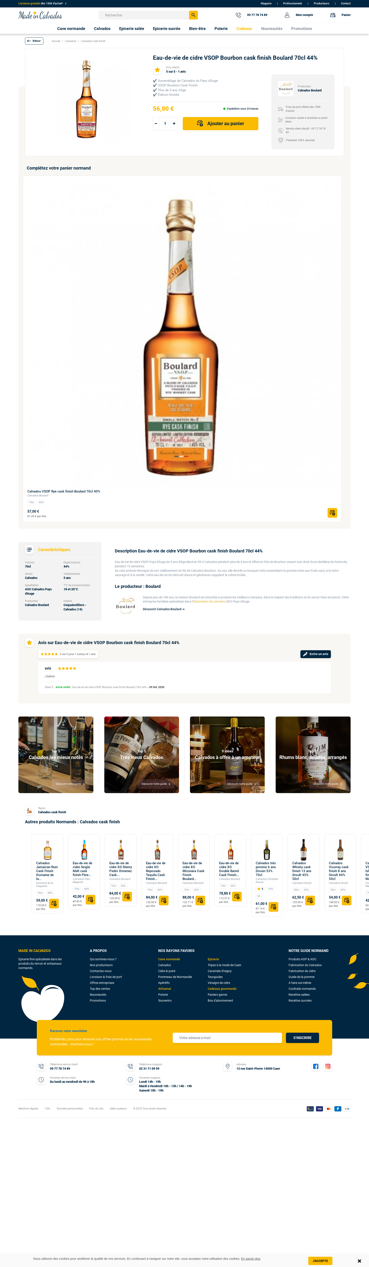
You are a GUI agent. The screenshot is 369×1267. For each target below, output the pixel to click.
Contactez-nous (101, 971)
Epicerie (213, 959)
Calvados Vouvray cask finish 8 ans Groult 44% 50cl (339, 871)
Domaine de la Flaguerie (44, 884)
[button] (34, 41)
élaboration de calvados (209, 601)
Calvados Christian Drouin (267, 881)
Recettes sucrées (300, 1000)
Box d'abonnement (220, 1000)
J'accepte (320, 1261)
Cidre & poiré (166, 971)
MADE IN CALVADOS (34, 951)
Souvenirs (165, 1000)
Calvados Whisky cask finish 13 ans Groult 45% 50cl (301, 871)
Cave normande (169, 959)
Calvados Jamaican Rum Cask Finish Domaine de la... (47, 871)
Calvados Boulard (37, 495)
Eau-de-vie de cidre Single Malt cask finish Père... (82, 869)
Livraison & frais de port (106, 977)
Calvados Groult (301, 883)
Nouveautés (98, 994)
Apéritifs (164, 983)
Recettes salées (299, 994)
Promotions (98, 1000)
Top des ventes (100, 988)
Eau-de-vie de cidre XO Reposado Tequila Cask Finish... (155, 871)
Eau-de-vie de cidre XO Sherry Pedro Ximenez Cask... (120, 869)
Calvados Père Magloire (81, 881)
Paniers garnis (217, 994)
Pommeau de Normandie (175, 977)
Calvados (164, 965)
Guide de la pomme (301, 977)
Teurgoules (215, 977)
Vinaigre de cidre (219, 983)
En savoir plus (250, 1258)
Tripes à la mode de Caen (224, 965)
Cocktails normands (302, 988)
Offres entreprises (102, 983)
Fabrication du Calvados (305, 965)
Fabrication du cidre (302, 971)
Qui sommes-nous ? (103, 959)
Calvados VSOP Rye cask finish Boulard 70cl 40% (63, 491)
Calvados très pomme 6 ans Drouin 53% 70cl (266, 869)
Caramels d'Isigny (220, 971)
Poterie (163, 994)
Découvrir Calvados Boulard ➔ (164, 609)
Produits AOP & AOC (302, 959)
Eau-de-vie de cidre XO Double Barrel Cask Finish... (229, 869)
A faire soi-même (300, 983)
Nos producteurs (101, 965)
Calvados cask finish (52, 812)
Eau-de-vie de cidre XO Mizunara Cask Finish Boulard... (193, 871)
